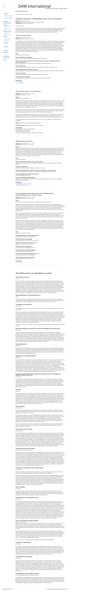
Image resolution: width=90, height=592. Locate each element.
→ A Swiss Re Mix (19, 262)
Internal (5, 59)
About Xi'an (6, 50)
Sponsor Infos (6, 57)
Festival (5, 36)
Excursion (6, 52)
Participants (6, 46)
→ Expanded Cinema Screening (22, 185)
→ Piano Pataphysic (19, 81)
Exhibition (6, 25)
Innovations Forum (7, 23)
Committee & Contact (8, 15)
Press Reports (6, 56)
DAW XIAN (6, 13)
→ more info (32, 93)
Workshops (6, 42)
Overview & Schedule (8, 17)
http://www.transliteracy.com (47, 554)
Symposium (6, 21)
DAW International (34, 6)
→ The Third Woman (20, 83)
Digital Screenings (7, 31)
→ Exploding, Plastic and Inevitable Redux (24, 183)
